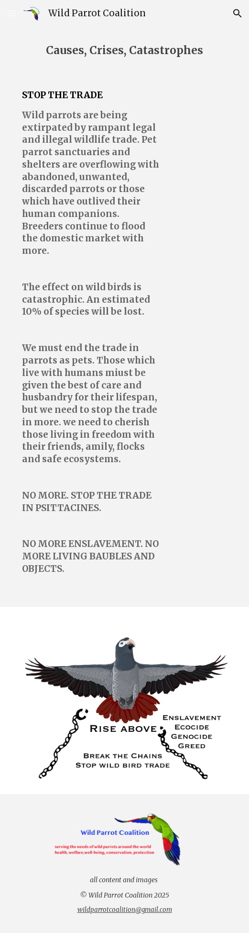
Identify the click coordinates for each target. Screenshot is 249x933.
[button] (11, 13)
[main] (124, 50)
